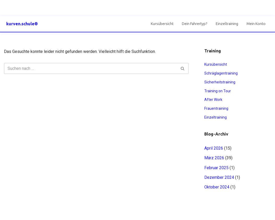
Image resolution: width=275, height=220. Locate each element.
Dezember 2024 (219, 177)
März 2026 (214, 157)
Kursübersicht (162, 24)
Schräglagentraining (221, 73)
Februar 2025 (216, 167)
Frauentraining (216, 108)
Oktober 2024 (216, 187)
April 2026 (213, 148)
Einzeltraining (227, 24)
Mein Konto (256, 24)
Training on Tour (217, 91)
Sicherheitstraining (219, 82)
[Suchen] (90, 68)
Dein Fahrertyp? (194, 24)
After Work (213, 99)
